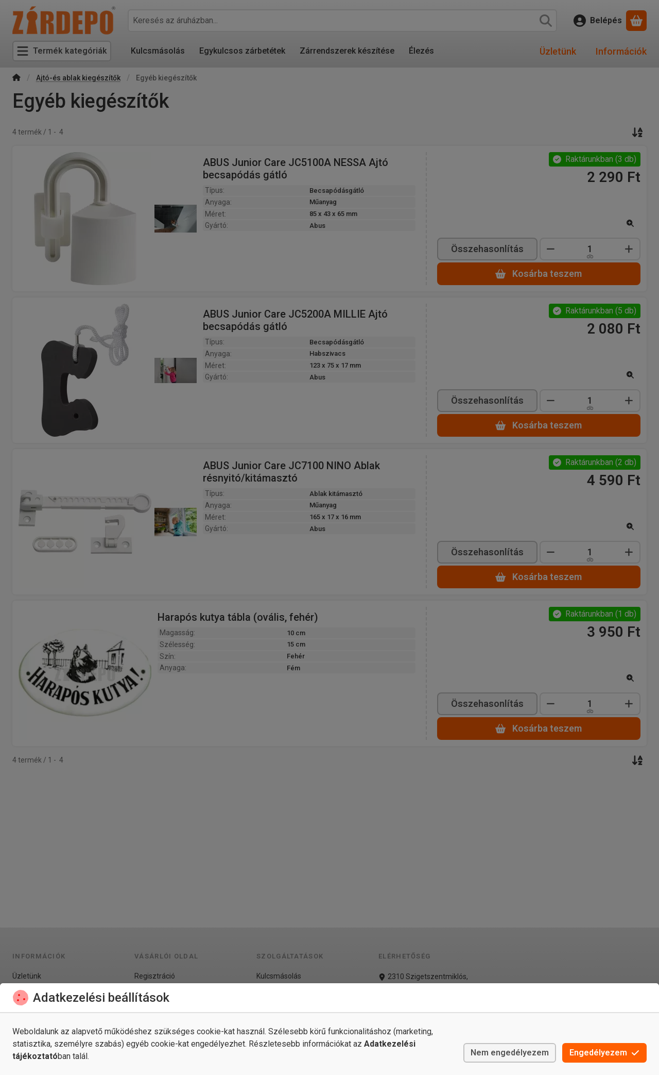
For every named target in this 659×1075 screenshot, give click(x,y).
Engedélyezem (604, 1052)
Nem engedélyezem (510, 1052)
